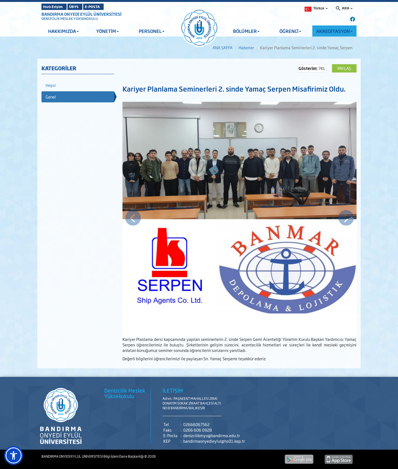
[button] (14, 455)
